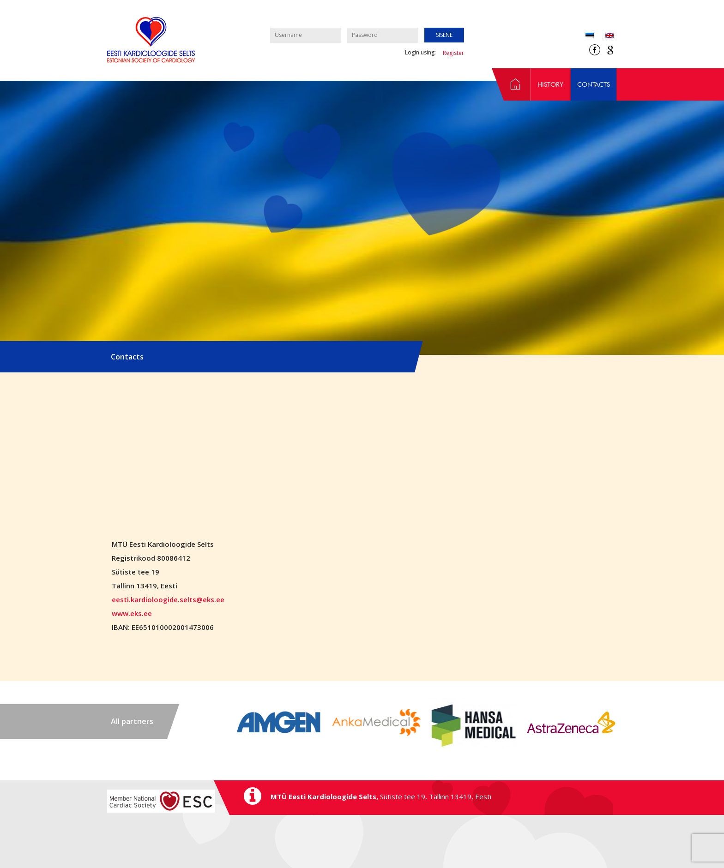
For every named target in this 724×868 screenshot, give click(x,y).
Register (453, 53)
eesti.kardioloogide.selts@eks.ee (168, 599)
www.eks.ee (132, 613)
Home (511, 84)
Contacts (593, 84)
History (550, 84)
